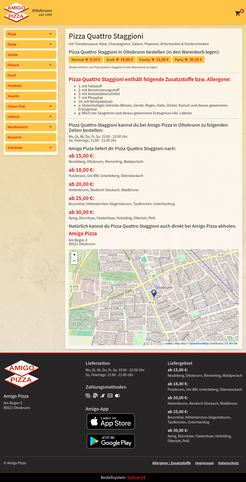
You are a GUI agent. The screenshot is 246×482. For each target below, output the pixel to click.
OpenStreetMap (199, 343)
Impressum (204, 462)
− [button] (74, 261)
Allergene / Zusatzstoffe (171, 462)
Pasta (29, 44)
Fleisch (29, 64)
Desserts (14, 137)
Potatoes (14, 85)
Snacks (13, 95)
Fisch (11, 75)
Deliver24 (136, 477)
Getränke (29, 147)
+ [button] (74, 255)
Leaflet (168, 343)
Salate (12, 54)
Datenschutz (228, 462)
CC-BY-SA (231, 343)
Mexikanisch (29, 126)
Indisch (29, 116)
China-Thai (29, 106)
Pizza (29, 33)
